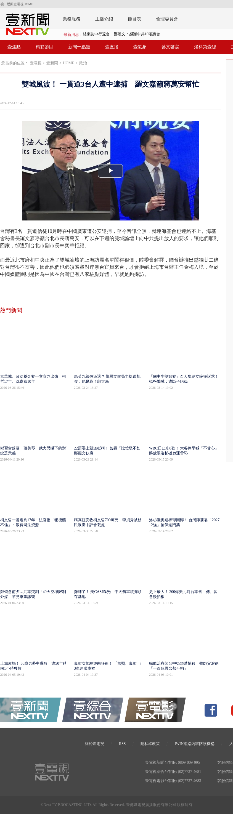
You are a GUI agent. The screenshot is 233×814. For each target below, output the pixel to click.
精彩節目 (44, 46)
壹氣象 (140, 46)
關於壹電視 (94, 744)
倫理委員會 (167, 19)
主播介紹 (104, 19)
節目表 (134, 19)
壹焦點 (14, 46)
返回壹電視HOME (20, 4)
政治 (83, 63)
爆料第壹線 (205, 46)
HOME (68, 63)
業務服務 (71, 19)
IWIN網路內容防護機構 (195, 744)
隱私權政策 (150, 744)
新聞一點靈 (79, 46)
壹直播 (111, 46)
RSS (122, 744)
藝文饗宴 (170, 46)
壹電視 (35, 63)
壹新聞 (52, 63)
